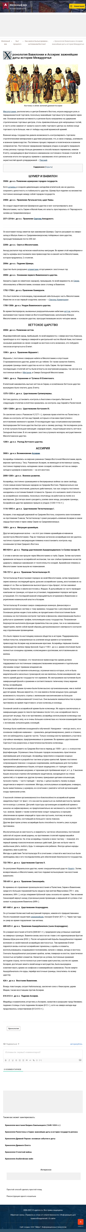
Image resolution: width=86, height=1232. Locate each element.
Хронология (13, 1028)
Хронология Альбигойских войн (19, 1159)
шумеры (12, 187)
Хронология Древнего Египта (18, 1145)
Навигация (77, 6)
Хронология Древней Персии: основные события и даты (30, 1139)
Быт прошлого (17, 42)
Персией (43, 160)
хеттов (67, 311)
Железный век (5, 42)
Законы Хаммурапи (58, 299)
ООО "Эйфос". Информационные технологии (48, 1227)
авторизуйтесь (76, 1044)
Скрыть (49, 167)
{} (37, 1060)
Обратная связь (17, 1215)
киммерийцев (37, 917)
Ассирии (36, 453)
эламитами (33, 269)
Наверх (81, 1223)
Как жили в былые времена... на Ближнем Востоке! (37, 42)
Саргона (38, 219)
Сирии (76, 281)
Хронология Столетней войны (18, 1152)
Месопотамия (9, 111)
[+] (40, 1060)
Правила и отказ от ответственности (42, 1215)
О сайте (52, 1218)
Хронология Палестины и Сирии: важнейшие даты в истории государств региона (41, 1132)
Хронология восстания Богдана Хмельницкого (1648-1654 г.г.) (32, 1125)
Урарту (71, 868)
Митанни (27, 372)
